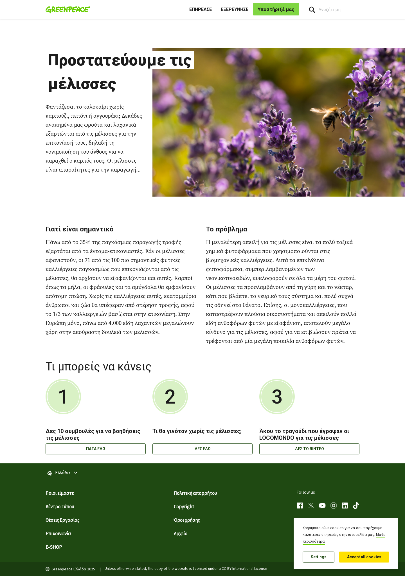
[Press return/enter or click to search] (312, 9)
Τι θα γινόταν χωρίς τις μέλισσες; (197, 431)
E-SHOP (54, 547)
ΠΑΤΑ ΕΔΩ (95, 449)
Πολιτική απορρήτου (195, 493)
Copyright (184, 507)
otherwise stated (131, 569)
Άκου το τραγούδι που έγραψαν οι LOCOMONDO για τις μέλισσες (304, 434)
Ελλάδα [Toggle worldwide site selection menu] (75, 473)
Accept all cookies (364, 557)
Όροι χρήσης (187, 520)
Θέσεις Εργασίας (62, 520)
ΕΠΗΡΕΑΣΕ (200, 9)
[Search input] (354, 9)
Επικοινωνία (58, 534)
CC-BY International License (244, 569)
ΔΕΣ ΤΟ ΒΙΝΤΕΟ (309, 449)
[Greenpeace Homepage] (66, 9)
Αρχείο (180, 534)
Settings (319, 557)
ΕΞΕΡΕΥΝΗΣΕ (234, 9)
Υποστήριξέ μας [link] (276, 9)
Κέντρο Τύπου (60, 507)
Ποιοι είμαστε (60, 493)
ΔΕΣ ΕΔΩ (203, 449)
